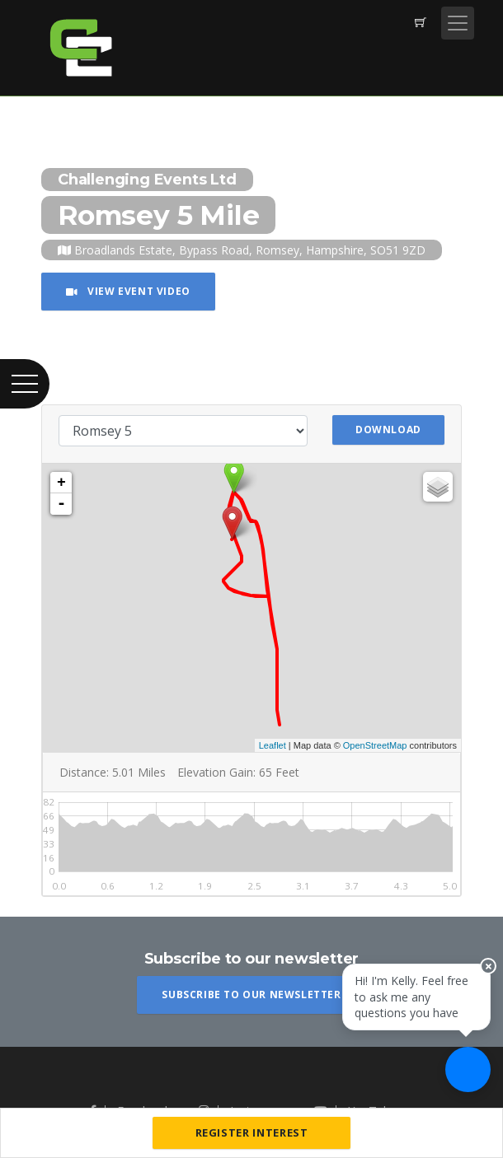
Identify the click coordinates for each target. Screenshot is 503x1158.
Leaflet (272, 745)
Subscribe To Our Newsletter (251, 995)
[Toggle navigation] (457, 23)
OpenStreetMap (375, 745)
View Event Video (128, 291)
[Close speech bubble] (488, 966)
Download (388, 430)
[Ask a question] (468, 1069)
